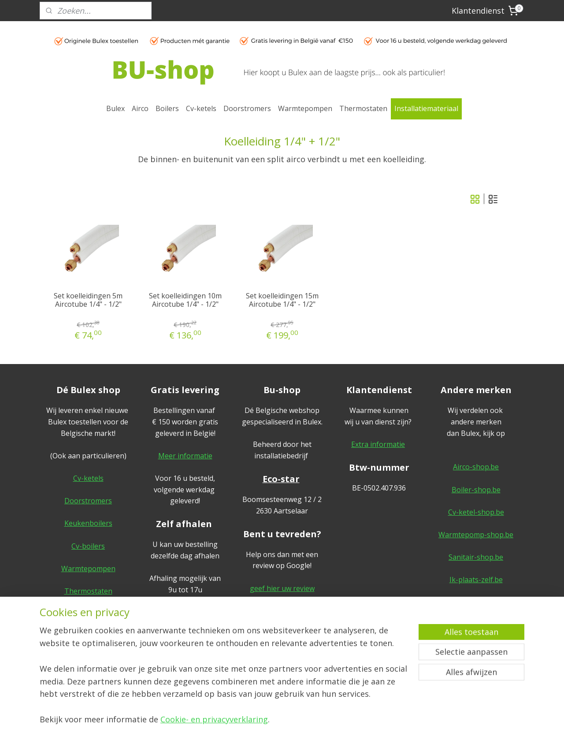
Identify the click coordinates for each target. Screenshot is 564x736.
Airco (140, 108)
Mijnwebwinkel (371, 720)
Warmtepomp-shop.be (475, 534)
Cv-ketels (201, 108)
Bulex (115, 108)
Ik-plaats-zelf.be (476, 579)
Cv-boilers (88, 546)
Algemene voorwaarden (476, 613)
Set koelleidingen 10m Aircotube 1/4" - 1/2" (185, 300)
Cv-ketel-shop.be (476, 512)
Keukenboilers (88, 523)
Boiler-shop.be (476, 489)
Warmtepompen (305, 108)
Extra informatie (378, 444)
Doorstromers (247, 108)
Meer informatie (185, 456)
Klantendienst (478, 10)
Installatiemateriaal (426, 108)
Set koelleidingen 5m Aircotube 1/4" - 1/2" (88, 300)
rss (260, 720)
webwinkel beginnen (294, 720)
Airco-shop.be (476, 467)
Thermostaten (363, 108)
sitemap (242, 720)
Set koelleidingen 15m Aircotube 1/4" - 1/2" (282, 300)
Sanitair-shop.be (476, 557)
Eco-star (281, 479)
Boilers (167, 108)
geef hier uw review (282, 588)
